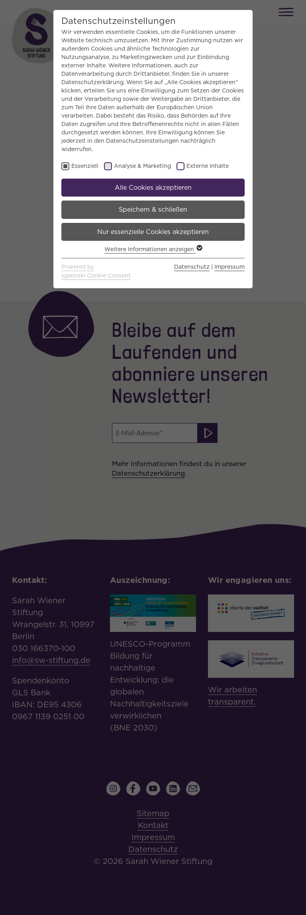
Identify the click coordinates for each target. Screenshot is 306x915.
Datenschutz (192, 267)
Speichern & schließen (153, 209)
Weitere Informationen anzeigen (153, 249)
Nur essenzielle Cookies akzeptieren (153, 232)
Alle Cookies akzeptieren (153, 187)
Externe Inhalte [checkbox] (207, 166)
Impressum (229, 267)
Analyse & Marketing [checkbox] (142, 166)
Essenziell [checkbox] (84, 166)
